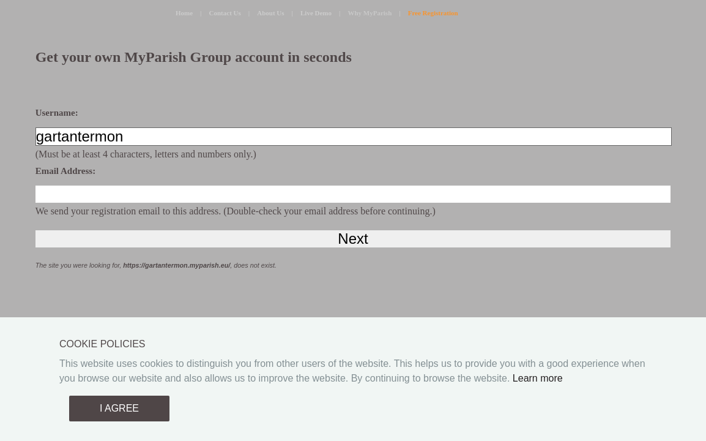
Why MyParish (369, 13)
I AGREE (119, 408)
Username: (56, 113)
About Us (270, 13)
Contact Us (225, 13)
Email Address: (65, 171)
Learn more (538, 378)
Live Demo (316, 13)
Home (184, 13)
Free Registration (433, 13)
